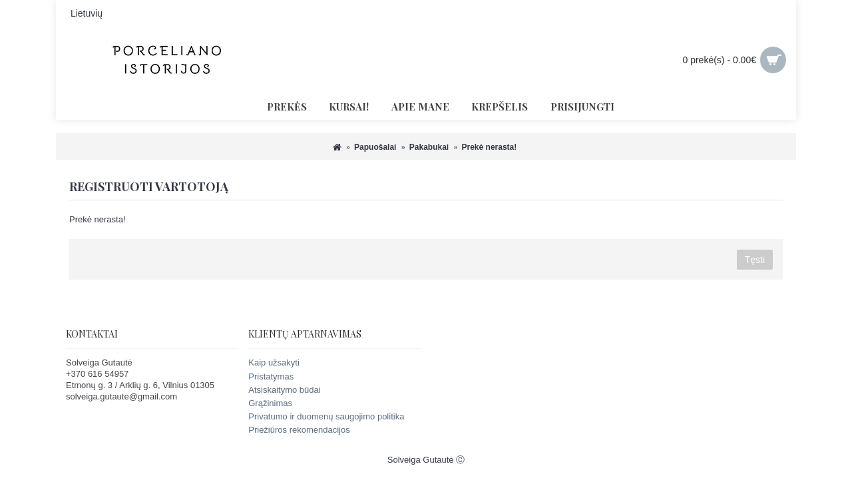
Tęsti (755, 259)
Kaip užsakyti (274, 362)
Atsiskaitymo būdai (284, 390)
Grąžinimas (270, 403)
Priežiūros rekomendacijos (298, 430)
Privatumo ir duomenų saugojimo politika (326, 416)
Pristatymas (271, 376)
